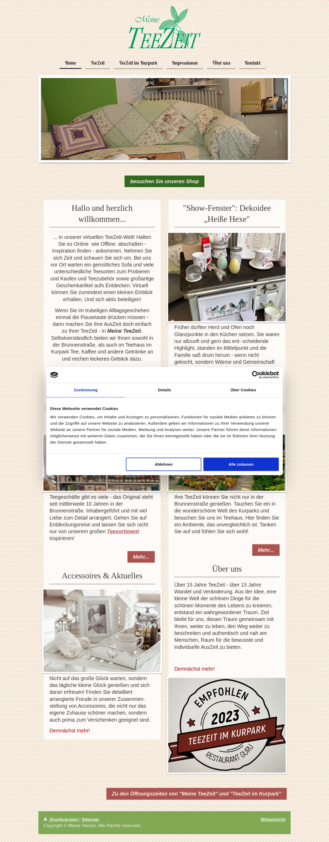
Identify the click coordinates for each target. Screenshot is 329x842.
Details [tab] (164, 390)
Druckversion (61, 819)
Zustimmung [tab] (86, 390)
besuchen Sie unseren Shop (164, 181)
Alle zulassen (241, 464)
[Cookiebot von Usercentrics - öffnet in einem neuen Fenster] (256, 375)
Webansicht (273, 819)
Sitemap (90, 819)
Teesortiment (123, 531)
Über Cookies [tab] (243, 390)
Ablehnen (164, 464)
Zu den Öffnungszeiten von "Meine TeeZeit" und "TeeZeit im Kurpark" (196, 794)
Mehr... (141, 557)
